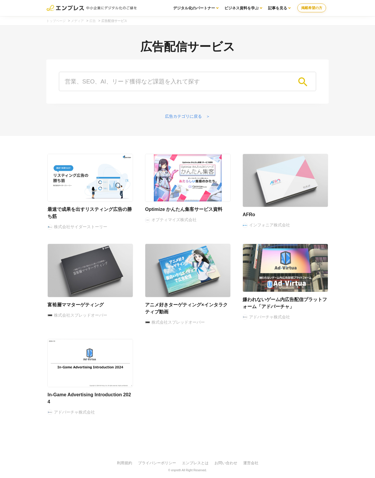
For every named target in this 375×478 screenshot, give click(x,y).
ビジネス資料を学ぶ (241, 8)
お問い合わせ (225, 463)
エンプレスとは (195, 463)
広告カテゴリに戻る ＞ (187, 116)
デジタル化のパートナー (194, 8)
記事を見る (277, 8)
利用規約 (124, 463)
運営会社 (250, 463)
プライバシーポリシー (157, 463)
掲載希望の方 (311, 8)
